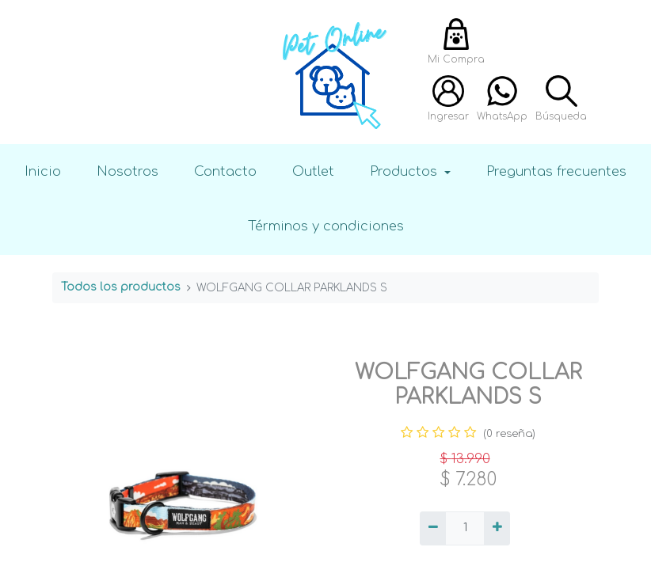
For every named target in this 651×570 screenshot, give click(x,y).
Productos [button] (405, 171)
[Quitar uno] (433, 528)
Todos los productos (121, 287)
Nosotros (127, 171)
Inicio (43, 171)
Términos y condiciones (326, 226)
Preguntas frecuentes (556, 171)
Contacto (225, 171)
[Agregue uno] (497, 528)
